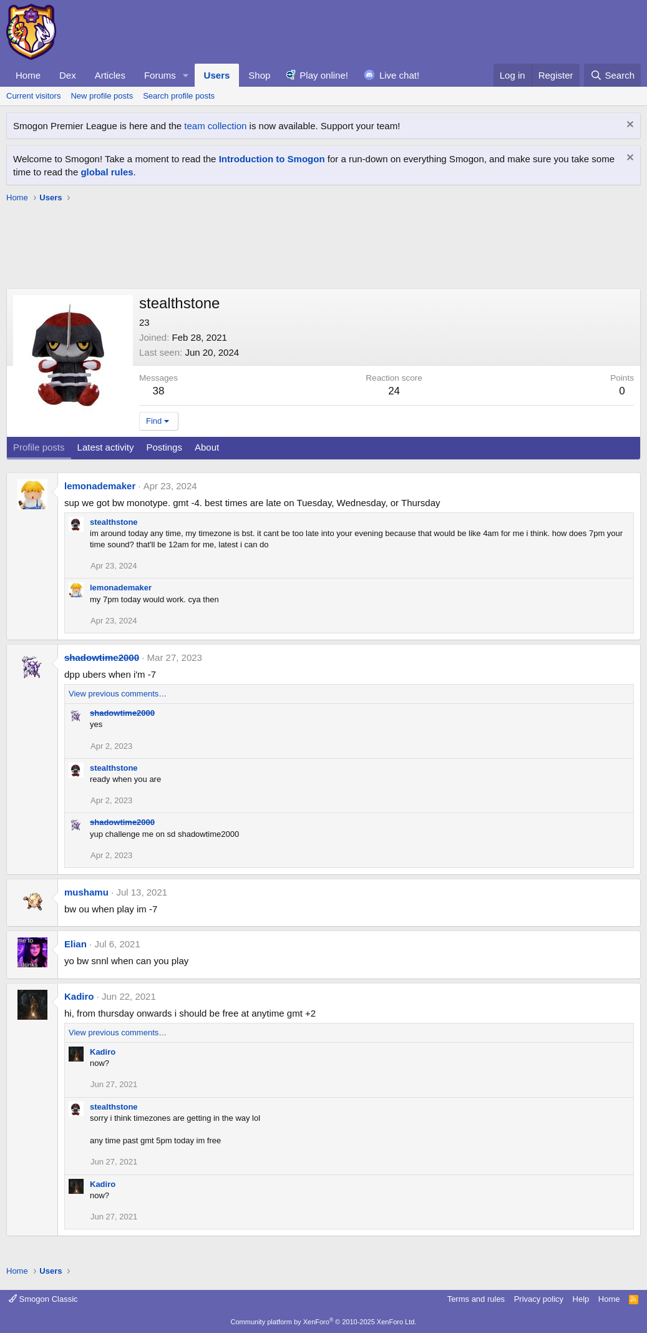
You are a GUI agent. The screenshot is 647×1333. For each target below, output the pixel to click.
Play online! (323, 75)
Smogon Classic (43, 1299)
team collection (215, 125)
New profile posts (102, 95)
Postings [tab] (164, 447)
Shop (259, 75)
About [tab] (207, 447)
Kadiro (79, 996)
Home (28, 75)
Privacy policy (538, 1299)
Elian (75, 944)
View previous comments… (118, 693)
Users (217, 75)
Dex (67, 75)
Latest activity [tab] (105, 447)
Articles (110, 75)
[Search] (612, 75)
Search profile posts (179, 95)
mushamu (86, 892)
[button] (186, 75)
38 (159, 391)
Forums (160, 75)
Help (581, 1299)
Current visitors (33, 95)
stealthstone (114, 522)
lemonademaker (99, 486)
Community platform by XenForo (324, 1322)
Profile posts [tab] (39, 447)
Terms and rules (476, 1299)
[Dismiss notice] (628, 125)
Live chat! (399, 75)
